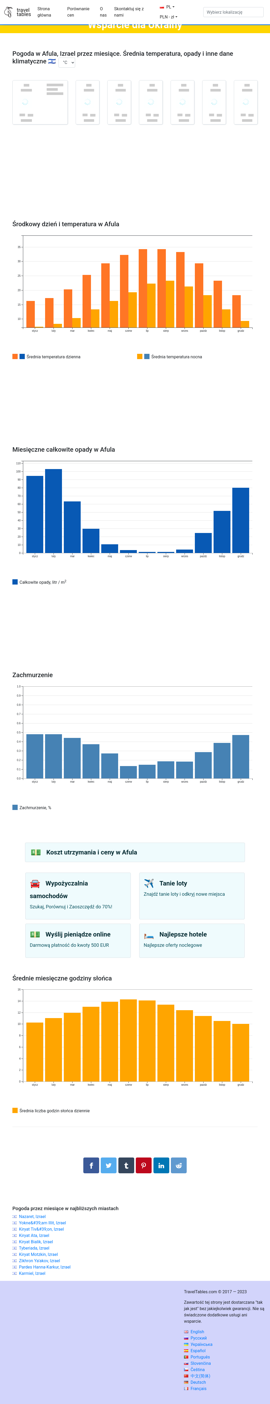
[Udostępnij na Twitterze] (109, 1165)
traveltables (24, 12)
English (194, 1331)
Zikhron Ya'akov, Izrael (39, 1260)
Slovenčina (197, 1363)
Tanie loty (173, 883)
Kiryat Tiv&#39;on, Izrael (41, 1229)
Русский (195, 1338)
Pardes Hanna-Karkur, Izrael (45, 1267)
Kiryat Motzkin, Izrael (38, 1254)
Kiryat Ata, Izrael (34, 1235)
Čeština (194, 1369)
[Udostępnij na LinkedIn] (161, 1165)
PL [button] (165, 6)
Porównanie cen (78, 12)
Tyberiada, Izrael (34, 1248)
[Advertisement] (135, 180)
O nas (103, 12)
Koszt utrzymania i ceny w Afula (91, 852)
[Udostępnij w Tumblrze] (126, 1165)
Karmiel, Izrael (32, 1273)
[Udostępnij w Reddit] (179, 1165)
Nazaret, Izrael (32, 1216)
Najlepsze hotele (183, 934)
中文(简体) (197, 1375)
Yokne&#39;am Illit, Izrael (42, 1222)
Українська (198, 1344)
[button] (168, 17)
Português (197, 1357)
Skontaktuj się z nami (129, 12)
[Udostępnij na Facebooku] (91, 1165)
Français (195, 1388)
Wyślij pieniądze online (78, 934)
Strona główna (44, 12)
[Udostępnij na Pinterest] (144, 1165)
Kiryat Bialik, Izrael (36, 1241)
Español (195, 1350)
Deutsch (195, 1382)
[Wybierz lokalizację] (233, 12)
